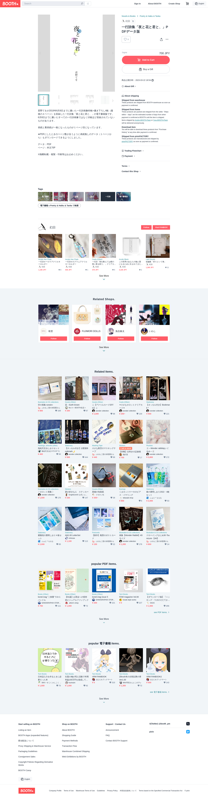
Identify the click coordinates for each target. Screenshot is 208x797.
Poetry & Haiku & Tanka (150, 16)
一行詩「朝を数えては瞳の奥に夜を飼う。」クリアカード (103, 263)
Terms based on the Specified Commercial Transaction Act (160, 791)
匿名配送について (26, 741)
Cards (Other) (97, 259)
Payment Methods (70, 741)
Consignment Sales (26, 757)
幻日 (53, 227)
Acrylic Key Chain (45, 259)
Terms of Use (69, 791)
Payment (128, 156)
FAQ (108, 735)
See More (104, 349)
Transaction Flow (69, 746)
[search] (82, 4)
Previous (40, 53)
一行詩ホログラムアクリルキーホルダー (76, 263)
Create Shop (174, 4)
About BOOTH (154, 4)
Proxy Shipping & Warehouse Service (34, 746)
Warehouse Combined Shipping (76, 751)
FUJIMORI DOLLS (91, 331)
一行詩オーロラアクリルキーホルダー (49, 263)
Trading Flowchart (132, 151)
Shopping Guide (69, 735)
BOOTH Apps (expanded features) (33, 735)
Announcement (112, 730)
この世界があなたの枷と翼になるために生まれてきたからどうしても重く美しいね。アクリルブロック (130, 263)
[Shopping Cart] (187, 3)
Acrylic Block (123, 259)
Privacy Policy (112, 791)
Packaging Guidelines (27, 751)
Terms (124, 166)
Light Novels (150, 259)
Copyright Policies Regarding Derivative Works (35, 763)
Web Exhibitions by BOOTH (74, 757)
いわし (152, 331)
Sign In (137, 4)
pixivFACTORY (127, 142)
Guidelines (101, 791)
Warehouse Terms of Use (85, 791)
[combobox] (53, 3)
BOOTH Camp (24, 770)
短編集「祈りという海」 (156, 262)
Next (112, 53)
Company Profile (55, 791)
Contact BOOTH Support (116, 741)
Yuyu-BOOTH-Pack (160, 120)
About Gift (129, 86)
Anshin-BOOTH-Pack (143, 120)
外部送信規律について (128, 791)
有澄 (50, 331)
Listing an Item (24, 730)
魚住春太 (119, 331)
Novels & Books (128, 16)
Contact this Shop (130, 171)
